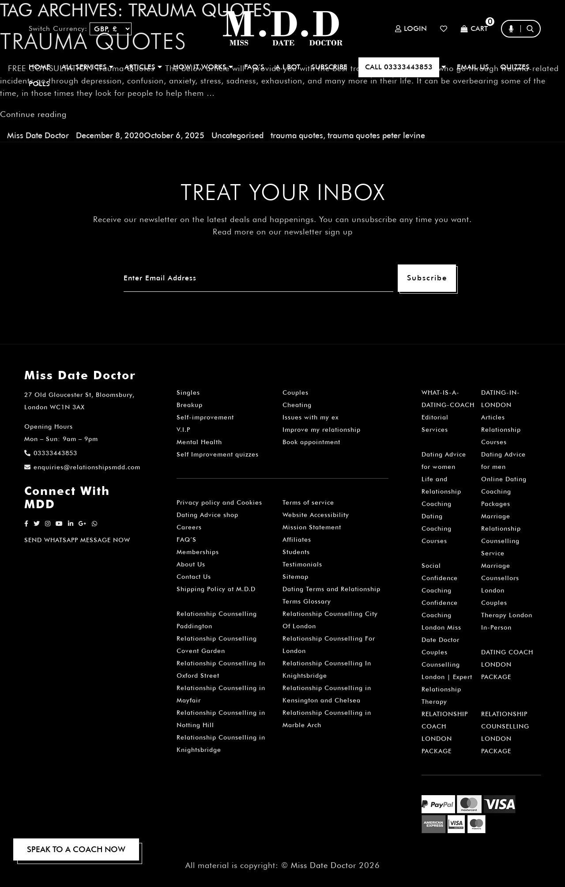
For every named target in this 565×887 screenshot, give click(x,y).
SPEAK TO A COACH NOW (76, 849)
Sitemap (295, 576)
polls (39, 83)
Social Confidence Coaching (440, 578)
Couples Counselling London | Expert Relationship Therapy (447, 677)
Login (411, 28)
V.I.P (183, 429)
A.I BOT (287, 67)
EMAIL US (473, 67)
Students (296, 551)
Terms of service (308, 502)
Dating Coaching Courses (437, 528)
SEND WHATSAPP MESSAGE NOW (77, 540)
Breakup (190, 404)
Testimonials (302, 564)
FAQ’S (254, 67)
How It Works (203, 67)
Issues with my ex (310, 417)
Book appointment (311, 441)
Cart (474, 29)
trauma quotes (297, 135)
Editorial (435, 417)
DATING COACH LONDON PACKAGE (507, 664)
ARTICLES (143, 67)
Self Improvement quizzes (218, 454)
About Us (191, 564)
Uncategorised (237, 135)
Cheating (297, 404)
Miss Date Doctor (38, 135)
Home (39, 67)
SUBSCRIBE (329, 67)
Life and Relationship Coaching (441, 491)
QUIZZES (515, 67)
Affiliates (296, 539)
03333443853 (50, 453)
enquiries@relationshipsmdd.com (82, 467)
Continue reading (33, 114)
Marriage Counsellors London (500, 578)
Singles (188, 392)
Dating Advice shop (207, 514)
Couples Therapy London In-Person (506, 615)
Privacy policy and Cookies (219, 502)
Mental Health (199, 441)
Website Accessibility (315, 514)
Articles (493, 417)
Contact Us (194, 576)
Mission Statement (311, 527)
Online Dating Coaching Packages (504, 491)
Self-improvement (205, 417)
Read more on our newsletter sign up (283, 231)
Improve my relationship (321, 429)
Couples (295, 392)
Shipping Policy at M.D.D (216, 589)
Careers (189, 527)
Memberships (198, 551)
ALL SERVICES (87, 67)
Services (435, 429)
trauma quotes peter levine (376, 135)
